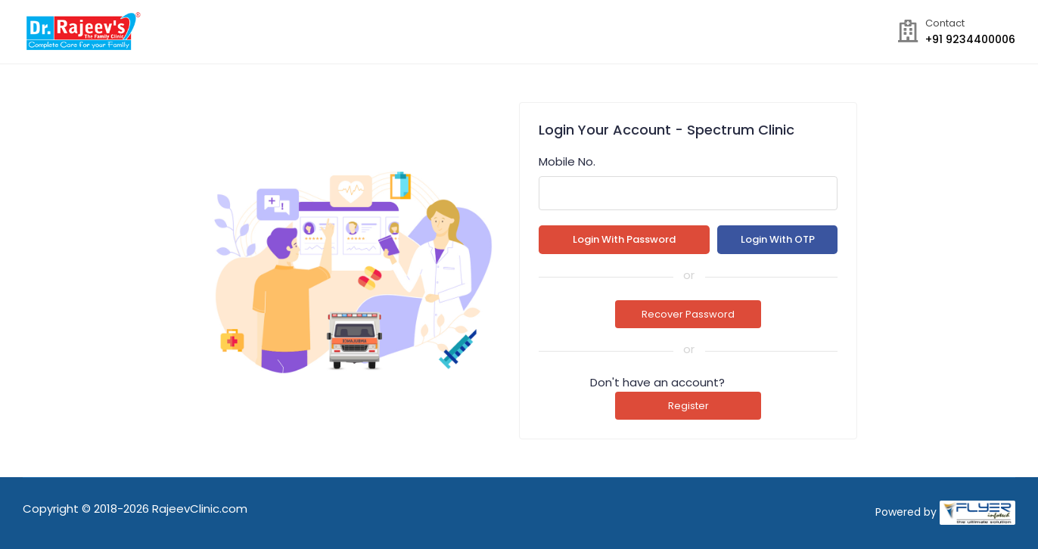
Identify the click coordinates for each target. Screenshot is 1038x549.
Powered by (906, 512)
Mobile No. (567, 161)
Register (688, 406)
